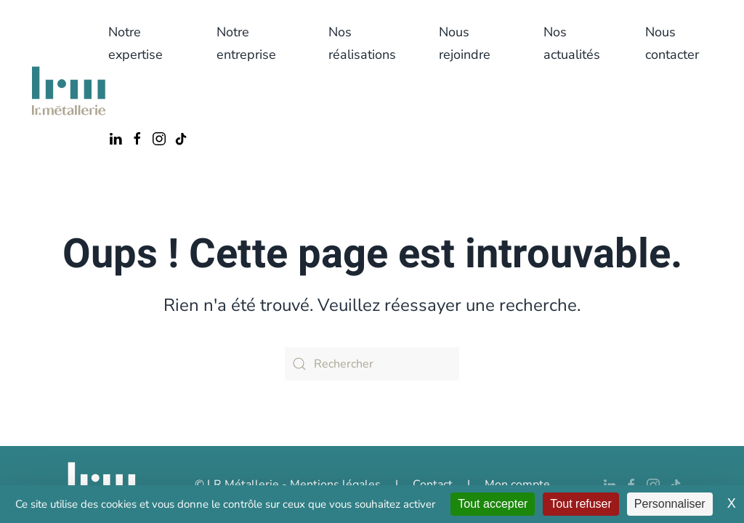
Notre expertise (135, 43)
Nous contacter (672, 43)
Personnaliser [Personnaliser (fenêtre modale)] (669, 504)
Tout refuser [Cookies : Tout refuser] (580, 504)
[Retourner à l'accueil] (68, 91)
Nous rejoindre (464, 43)
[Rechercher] (372, 364)
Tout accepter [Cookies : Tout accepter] (492, 504)
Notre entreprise (246, 43)
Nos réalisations (362, 43)
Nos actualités (571, 43)
